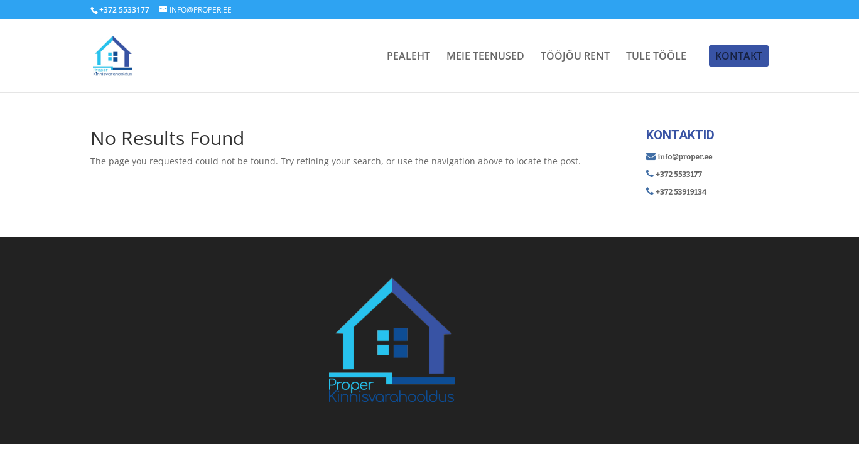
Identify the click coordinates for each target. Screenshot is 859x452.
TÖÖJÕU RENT (575, 57)
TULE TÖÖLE (656, 57)
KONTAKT (738, 56)
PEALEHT (408, 57)
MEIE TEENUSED (485, 57)
